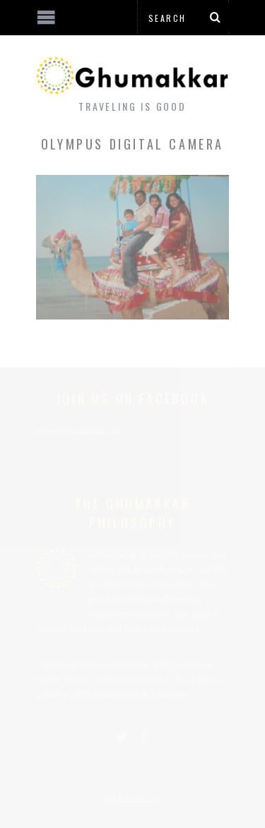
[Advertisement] (117, 775)
